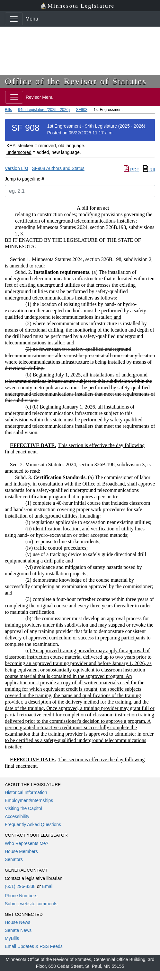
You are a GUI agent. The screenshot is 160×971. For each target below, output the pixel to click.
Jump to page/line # (24, 179)
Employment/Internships (29, 800)
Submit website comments (31, 903)
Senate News (18, 930)
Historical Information (26, 792)
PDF (131, 169)
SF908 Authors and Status (58, 168)
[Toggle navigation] (14, 19)
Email (47, 886)
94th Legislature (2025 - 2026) (44, 109)
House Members (21, 851)
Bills (8, 109)
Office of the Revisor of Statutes (76, 81)
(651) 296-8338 (20, 886)
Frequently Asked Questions (33, 824)
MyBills (12, 938)
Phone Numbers (21, 895)
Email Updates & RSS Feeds (34, 946)
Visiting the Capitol (23, 808)
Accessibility (17, 816)
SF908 (81, 109)
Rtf (149, 169)
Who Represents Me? (26, 843)
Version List (16, 168)
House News (17, 922)
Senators (14, 859)
